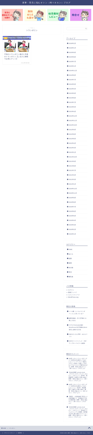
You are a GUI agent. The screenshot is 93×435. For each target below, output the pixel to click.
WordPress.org (73, 297)
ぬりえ (71, 254)
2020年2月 (72, 229)
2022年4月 (72, 143)
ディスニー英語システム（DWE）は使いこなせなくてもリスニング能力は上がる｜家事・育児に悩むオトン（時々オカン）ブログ (78, 365)
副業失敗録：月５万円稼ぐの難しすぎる (77, 319)
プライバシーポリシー (9, 432)
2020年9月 (72, 197)
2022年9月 (72, 129)
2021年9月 (72, 161)
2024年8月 (72, 75)
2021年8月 (72, 166)
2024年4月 (72, 89)
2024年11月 (73, 70)
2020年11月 (73, 193)
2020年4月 (72, 220)
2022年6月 (72, 138)
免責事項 (20, 432)
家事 (70, 263)
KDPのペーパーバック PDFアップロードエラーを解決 (78, 342)
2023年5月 (72, 107)
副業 (70, 258)
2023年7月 (72, 102)
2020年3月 (72, 225)
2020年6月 (72, 211)
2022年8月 (72, 134)
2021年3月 (72, 179)
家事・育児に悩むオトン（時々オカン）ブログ (46, 2)
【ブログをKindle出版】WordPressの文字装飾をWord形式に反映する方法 (78, 327)
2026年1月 (72, 48)
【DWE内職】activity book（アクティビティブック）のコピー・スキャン (78, 374)
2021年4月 (72, 175)
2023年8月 (72, 98)
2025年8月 (72, 57)
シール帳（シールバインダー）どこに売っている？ (77, 312)
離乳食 (71, 276)
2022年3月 (72, 147)
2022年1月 (72, 152)
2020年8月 (72, 202)
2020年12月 (73, 188)
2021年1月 (72, 184)
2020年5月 (72, 216)
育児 (70, 272)
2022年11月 (73, 120)
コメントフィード (74, 295)
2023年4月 (72, 111)
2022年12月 (73, 116)
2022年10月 (73, 125)
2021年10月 (73, 157)
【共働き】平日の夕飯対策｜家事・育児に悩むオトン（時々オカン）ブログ (78, 400)
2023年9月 (72, 93)
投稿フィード (72, 292)
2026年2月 (72, 43)
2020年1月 (72, 234)
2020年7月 (72, 206)
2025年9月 (72, 52)
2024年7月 (72, 79)
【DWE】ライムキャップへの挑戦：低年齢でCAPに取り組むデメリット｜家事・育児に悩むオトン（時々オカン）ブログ (78, 414)
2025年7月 (72, 61)
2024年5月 (72, 84)
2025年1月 (72, 66)
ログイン (71, 290)
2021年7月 (72, 170)
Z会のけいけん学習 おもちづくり (78, 335)
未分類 (71, 267)
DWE (70, 249)
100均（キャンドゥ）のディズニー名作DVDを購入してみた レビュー (78, 360)
